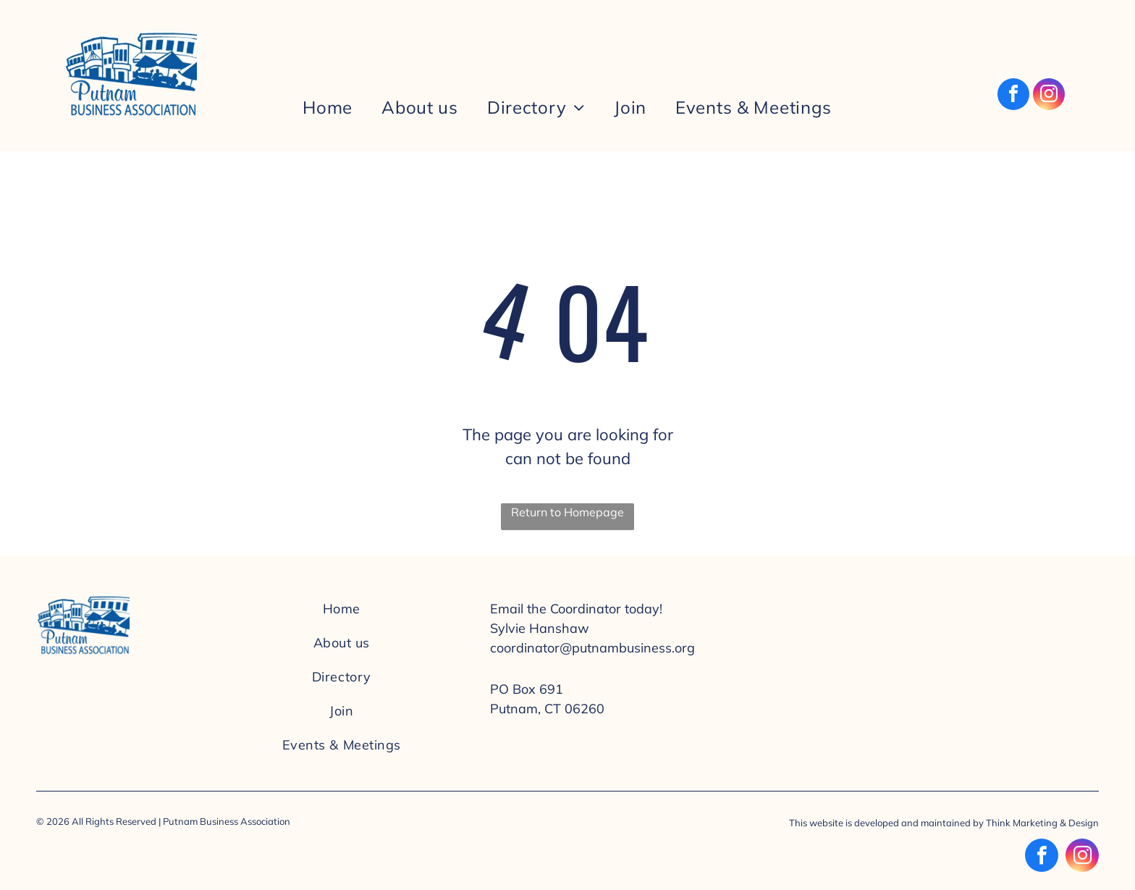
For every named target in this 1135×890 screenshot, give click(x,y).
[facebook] (1013, 96)
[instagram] (1049, 96)
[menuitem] (327, 107)
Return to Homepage (567, 512)
